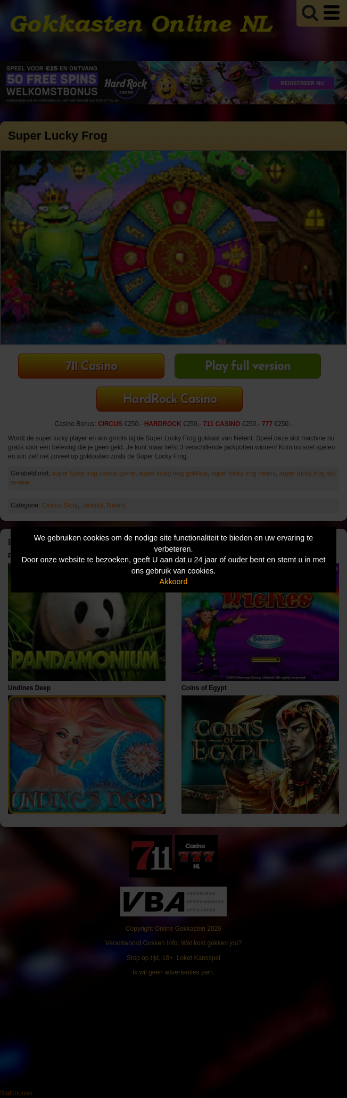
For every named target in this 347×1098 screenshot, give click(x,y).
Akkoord (174, 581)
